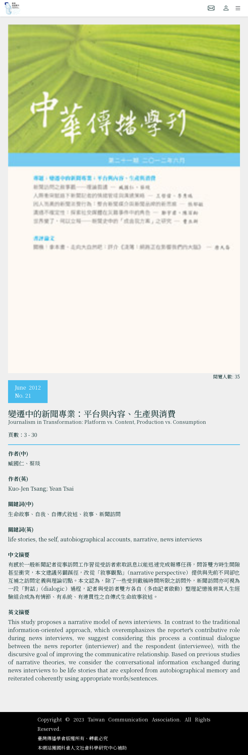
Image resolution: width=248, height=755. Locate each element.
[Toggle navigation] (238, 8)
